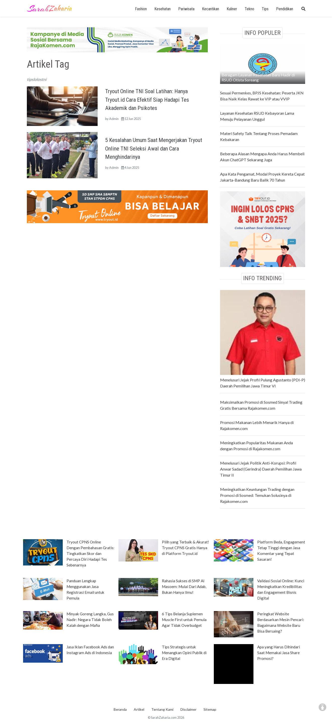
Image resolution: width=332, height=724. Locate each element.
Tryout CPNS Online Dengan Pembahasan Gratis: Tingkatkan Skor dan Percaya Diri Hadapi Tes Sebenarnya (90, 553)
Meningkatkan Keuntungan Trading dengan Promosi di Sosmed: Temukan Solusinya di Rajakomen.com (257, 495)
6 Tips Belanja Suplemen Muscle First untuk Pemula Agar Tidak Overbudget (184, 620)
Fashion (141, 9)
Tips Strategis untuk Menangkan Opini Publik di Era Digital (184, 653)
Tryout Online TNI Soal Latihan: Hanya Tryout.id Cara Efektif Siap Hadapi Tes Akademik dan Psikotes (147, 99)
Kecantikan (210, 9)
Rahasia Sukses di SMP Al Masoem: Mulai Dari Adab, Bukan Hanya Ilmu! (184, 586)
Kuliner (232, 9)
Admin (114, 119)
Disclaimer (188, 709)
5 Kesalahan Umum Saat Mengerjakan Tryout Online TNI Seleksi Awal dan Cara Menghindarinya (153, 148)
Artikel (139, 709)
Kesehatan (162, 9)
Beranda (120, 709)
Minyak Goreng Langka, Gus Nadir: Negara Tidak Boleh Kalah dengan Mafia (90, 620)
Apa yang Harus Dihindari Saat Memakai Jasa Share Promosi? (278, 653)
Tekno (249, 9)
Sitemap (210, 709)
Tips (265, 9)
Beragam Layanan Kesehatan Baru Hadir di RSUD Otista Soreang (258, 77)
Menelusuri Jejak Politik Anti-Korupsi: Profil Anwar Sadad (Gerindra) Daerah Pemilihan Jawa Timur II (261, 469)
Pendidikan (284, 9)
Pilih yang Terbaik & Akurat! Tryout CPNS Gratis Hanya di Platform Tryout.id (185, 548)
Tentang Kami (162, 709)
